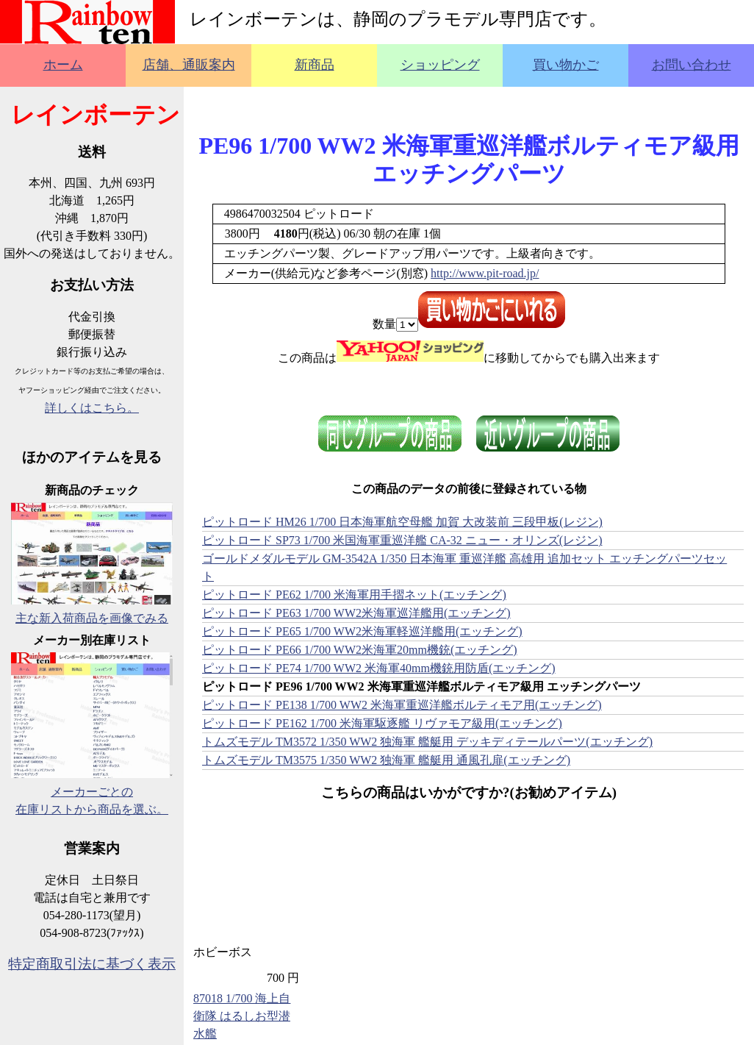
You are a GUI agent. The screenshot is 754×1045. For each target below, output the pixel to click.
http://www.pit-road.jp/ (485, 273)
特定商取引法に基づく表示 (92, 963)
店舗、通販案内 (189, 64)
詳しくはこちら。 (92, 408)
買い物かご (566, 64)
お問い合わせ (691, 64)
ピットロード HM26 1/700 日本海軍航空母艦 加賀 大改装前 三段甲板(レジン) (402, 522)
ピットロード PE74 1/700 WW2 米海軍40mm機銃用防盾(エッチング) (379, 668)
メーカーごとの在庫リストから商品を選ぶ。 (92, 792)
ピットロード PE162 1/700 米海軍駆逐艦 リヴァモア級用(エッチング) (382, 723)
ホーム (63, 64)
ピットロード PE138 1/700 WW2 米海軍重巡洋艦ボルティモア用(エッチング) (402, 705)
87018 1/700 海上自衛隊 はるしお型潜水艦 (241, 1016)
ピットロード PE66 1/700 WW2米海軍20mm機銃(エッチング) (359, 649)
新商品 (314, 64)
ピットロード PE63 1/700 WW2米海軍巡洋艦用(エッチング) (356, 613)
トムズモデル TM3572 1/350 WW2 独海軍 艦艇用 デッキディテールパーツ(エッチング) (427, 741)
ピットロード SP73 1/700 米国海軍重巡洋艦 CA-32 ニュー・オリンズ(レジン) (402, 540)
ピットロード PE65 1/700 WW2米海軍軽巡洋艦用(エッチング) (362, 631)
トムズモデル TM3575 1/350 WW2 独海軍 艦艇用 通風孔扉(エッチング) (386, 760)
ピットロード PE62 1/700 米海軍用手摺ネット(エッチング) (354, 594)
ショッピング (440, 64)
